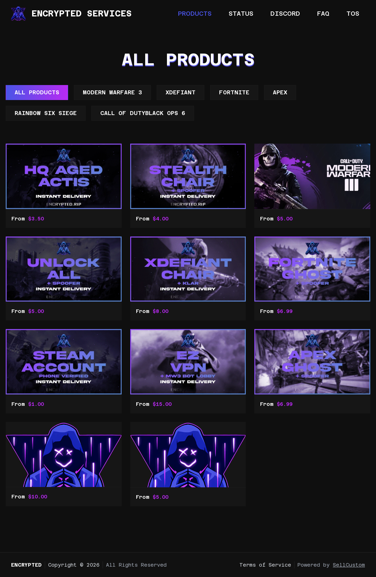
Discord (285, 13)
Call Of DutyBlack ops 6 (142, 113)
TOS (352, 13)
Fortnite (234, 92)
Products (195, 13)
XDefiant (180, 92)
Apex (280, 92)
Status (241, 13)
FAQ (323, 13)
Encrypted (26, 565)
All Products (37, 92)
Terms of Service (265, 565)
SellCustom (349, 565)
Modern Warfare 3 (112, 92)
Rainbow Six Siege (46, 113)
